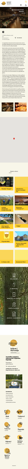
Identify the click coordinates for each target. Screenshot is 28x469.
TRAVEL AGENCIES (9, 393)
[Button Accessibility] (25, 7)
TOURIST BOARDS (9, 400)
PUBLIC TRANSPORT (9, 396)
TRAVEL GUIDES (9, 398)
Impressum (14, 465)
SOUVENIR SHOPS (9, 395)
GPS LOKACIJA (18, 38)
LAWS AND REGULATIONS (11, 402)
